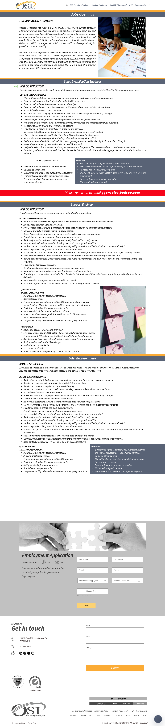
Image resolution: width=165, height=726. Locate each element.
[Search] (150, 5)
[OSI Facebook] (28, 653)
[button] (80, 5)
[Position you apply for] (92, 580)
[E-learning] (140, 703)
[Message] (115, 656)
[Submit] (86, 605)
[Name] (114, 630)
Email (88, 636)
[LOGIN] (115, 703)
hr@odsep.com (29, 576)
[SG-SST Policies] (118, 698)
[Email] (114, 641)
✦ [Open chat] (158, 719)
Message (89, 648)
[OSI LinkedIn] (20, 653)
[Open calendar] (139, 581)
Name (88, 625)
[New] (15, 86)
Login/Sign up (100, 703)
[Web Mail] (126, 703)
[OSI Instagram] (24, 653)
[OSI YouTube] (32, 653)
